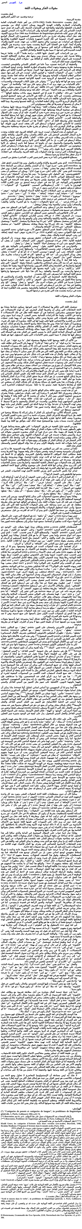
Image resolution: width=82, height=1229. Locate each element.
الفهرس (12, 2)
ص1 (20, 2)
